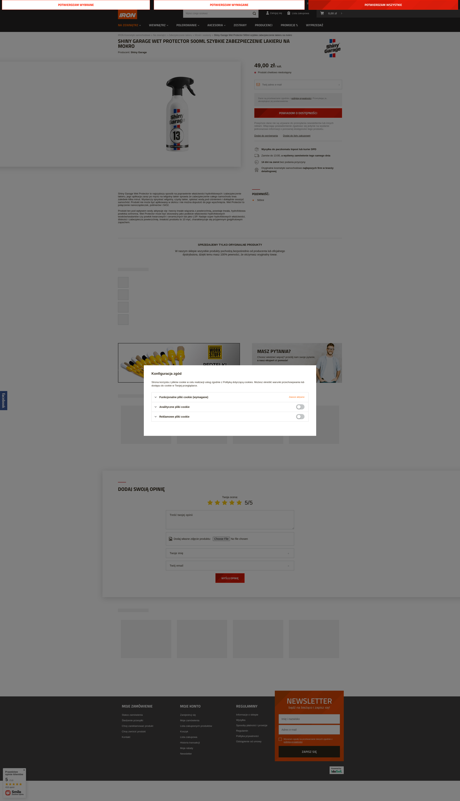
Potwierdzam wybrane (76, 4)
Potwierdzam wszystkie (383, 4)
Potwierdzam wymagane (229, 4)
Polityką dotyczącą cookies (238, 382)
